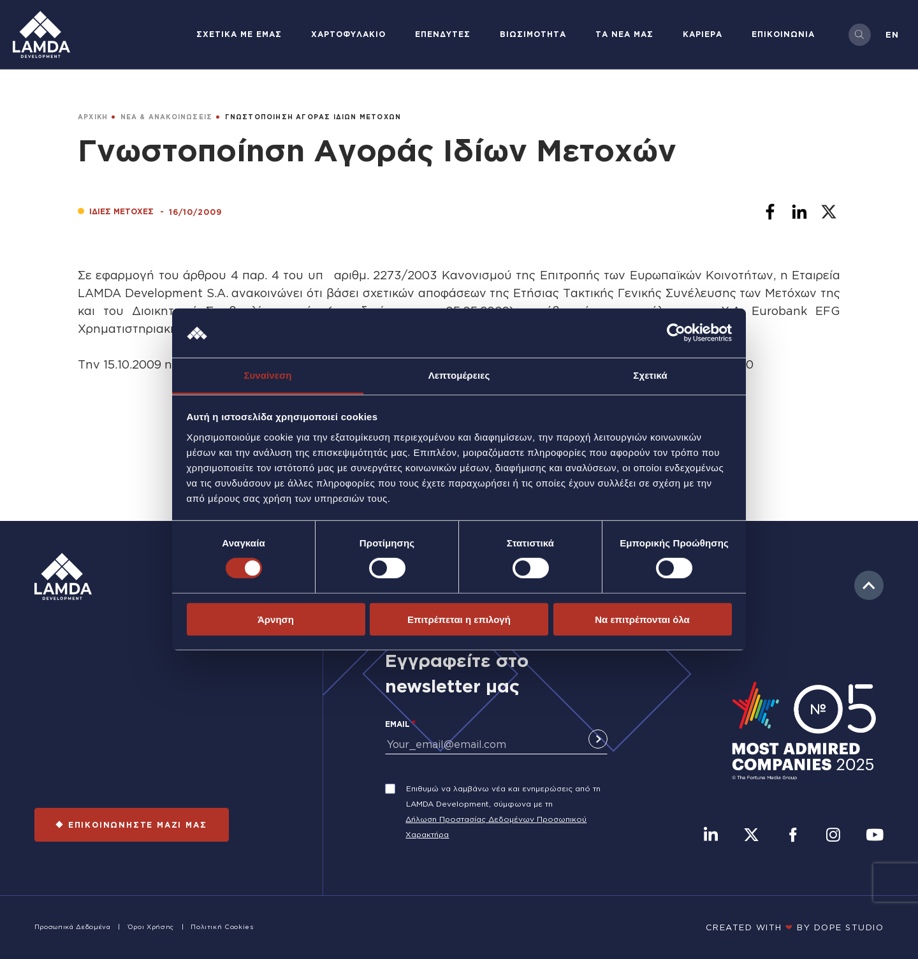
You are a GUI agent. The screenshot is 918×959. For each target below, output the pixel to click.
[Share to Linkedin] (799, 211)
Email (397, 724)
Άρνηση (276, 618)
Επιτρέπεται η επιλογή (459, 618)
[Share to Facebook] (770, 211)
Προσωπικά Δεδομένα (72, 926)
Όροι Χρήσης (150, 926)
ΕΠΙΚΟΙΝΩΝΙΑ (783, 34)
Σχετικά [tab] (650, 375)
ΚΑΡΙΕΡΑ (702, 34)
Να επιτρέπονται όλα (642, 618)
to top (869, 585)
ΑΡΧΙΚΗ (93, 117)
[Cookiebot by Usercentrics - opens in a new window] (676, 332)
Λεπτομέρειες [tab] (459, 375)
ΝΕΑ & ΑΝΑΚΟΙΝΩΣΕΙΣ (166, 117)
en (892, 34)
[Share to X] (828, 211)
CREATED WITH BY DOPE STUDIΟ (795, 927)
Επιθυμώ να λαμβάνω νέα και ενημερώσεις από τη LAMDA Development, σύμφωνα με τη (503, 796)
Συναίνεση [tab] (267, 375)
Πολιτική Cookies (222, 926)
